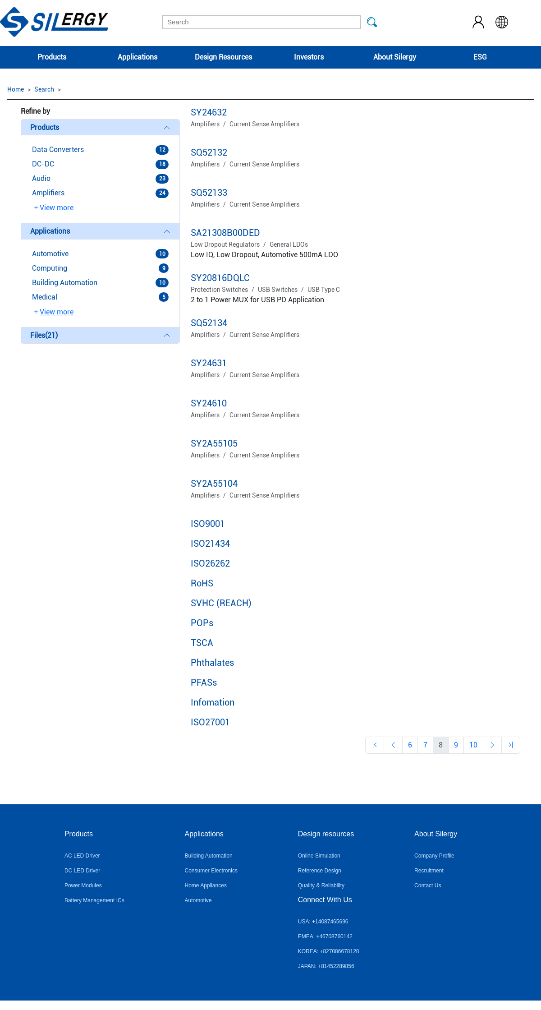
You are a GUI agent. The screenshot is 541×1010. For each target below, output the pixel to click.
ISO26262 (210, 563)
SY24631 (209, 363)
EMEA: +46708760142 (325, 936)
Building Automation (209, 856)
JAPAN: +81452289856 (326, 966)
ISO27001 (210, 722)
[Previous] (374, 745)
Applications (137, 57)
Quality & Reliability (321, 885)
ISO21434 (210, 543)
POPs (202, 623)
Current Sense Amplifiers (264, 124)
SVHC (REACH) (221, 603)
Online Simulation (319, 856)
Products (51, 57)
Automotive (198, 900)
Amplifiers (205, 124)
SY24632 (209, 112)
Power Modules (83, 885)
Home (15, 89)
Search (44, 89)
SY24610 (209, 403)
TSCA (202, 642)
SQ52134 (209, 323)
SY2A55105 (214, 443)
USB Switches (278, 289)
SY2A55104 (214, 483)
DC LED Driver (82, 870)
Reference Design (319, 870)
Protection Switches (219, 289)
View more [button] (52, 208)
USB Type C (323, 289)
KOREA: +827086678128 (328, 951)
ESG (480, 57)
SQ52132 (209, 152)
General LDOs (289, 244)
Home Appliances (206, 885)
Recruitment (429, 870)
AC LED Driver (82, 856)
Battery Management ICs (94, 900)
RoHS (202, 583)
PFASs (204, 682)
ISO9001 (208, 523)
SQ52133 (209, 192)
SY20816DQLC (220, 277)
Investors (309, 57)
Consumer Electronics (211, 870)
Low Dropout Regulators (225, 244)
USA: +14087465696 (323, 921)
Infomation (212, 702)
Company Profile (434, 856)
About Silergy (394, 57)
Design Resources (223, 57)
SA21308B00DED (225, 232)
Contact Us (427, 885)
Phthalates (212, 662)
